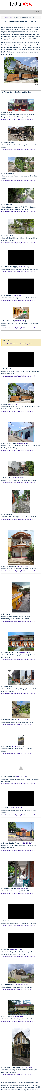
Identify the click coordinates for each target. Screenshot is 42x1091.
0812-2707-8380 (27, 1067)
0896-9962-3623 (23, 267)
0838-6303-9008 (24, 652)
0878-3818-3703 (16, 808)
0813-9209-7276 (15, 949)
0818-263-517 (26, 843)
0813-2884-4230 (21, 888)
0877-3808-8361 (17, 478)
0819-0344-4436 (22, 566)
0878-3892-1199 (17, 746)
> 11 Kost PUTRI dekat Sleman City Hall (17, 344)
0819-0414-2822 (17, 295)
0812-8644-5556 (20, 777)
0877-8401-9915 (17, 1016)
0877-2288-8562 (14, 404)
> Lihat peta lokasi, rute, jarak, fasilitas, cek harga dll (18, 119)
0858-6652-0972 (21, 443)
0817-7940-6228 (22, 720)
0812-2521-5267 (20, 321)
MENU (36, 12)
